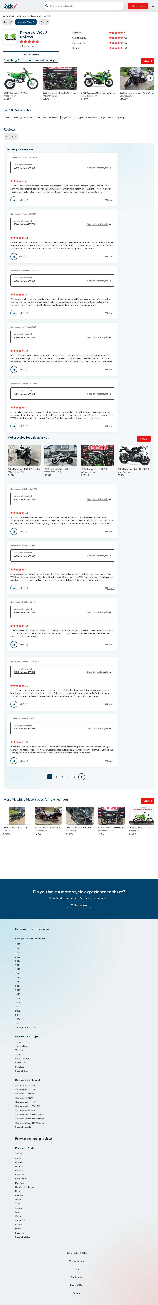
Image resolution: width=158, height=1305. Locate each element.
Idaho (18, 1199)
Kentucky (20, 1220)
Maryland (19, 1232)
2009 (17, 998)
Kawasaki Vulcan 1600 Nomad (29, 1118)
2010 (17, 994)
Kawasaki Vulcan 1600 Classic (29, 1122)
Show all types (22, 1071)
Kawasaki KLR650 (24, 1097)
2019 (17, 961)
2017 (17, 969)
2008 (17, 1002)
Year (42, 22)
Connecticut (21, 1178)
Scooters (19, 1066)
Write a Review (79, 905)
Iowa (17, 1212)
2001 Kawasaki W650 (62, 280)
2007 (17, 1006)
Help (76, 1269)
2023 (17, 944)
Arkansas (19, 1166)
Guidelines (76, 1277)
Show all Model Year (25, 1027)
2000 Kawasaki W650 (62, 167)
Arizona (19, 1162)
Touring (19, 1050)
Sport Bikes (20, 1062)
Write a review (138, 6)
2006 (17, 1010)
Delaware (19, 1182)
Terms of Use (76, 1285)
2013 (17, 981)
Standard (19, 1054)
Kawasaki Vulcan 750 (25, 1102)
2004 (17, 1019)
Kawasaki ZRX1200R (25, 1110)
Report (110, 200)
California (19, 1170)
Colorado (19, 1174)
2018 (17, 965)
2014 (17, 977)
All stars (9, 136)
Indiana (18, 1207)
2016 (17, 973)
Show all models (23, 1127)
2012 (17, 985)
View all (148, 61)
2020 (17, 956)
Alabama (19, 1153)
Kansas (18, 1216)
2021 (17, 952)
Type (6, 22)
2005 (17, 1015)
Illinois (18, 1203)
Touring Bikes (22, 1046)
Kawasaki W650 (24, 22)
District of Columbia (24, 1187)
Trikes (18, 1041)
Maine (18, 1228)
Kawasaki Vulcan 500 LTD (27, 1106)
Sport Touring (22, 1058)
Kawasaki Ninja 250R (25, 1085)
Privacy (76, 1293)
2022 (17, 948)
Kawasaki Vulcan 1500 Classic (29, 1114)
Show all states (22, 1237)
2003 (17, 1023)
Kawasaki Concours (24, 1093)
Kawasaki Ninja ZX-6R (25, 1089)
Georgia (19, 1195)
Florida (18, 1191)
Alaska (18, 1157)
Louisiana (19, 1224)
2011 (17, 990)
